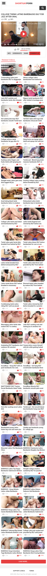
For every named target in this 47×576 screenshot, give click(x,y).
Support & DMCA (19, 571)
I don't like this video (18, 49)
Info (9, 53)
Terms (31, 571)
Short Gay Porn (21, 574)
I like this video (15, 49)
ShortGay (23, 3)
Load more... (23, 561)
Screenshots (17, 53)
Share (26, 53)
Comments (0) (34, 53)
